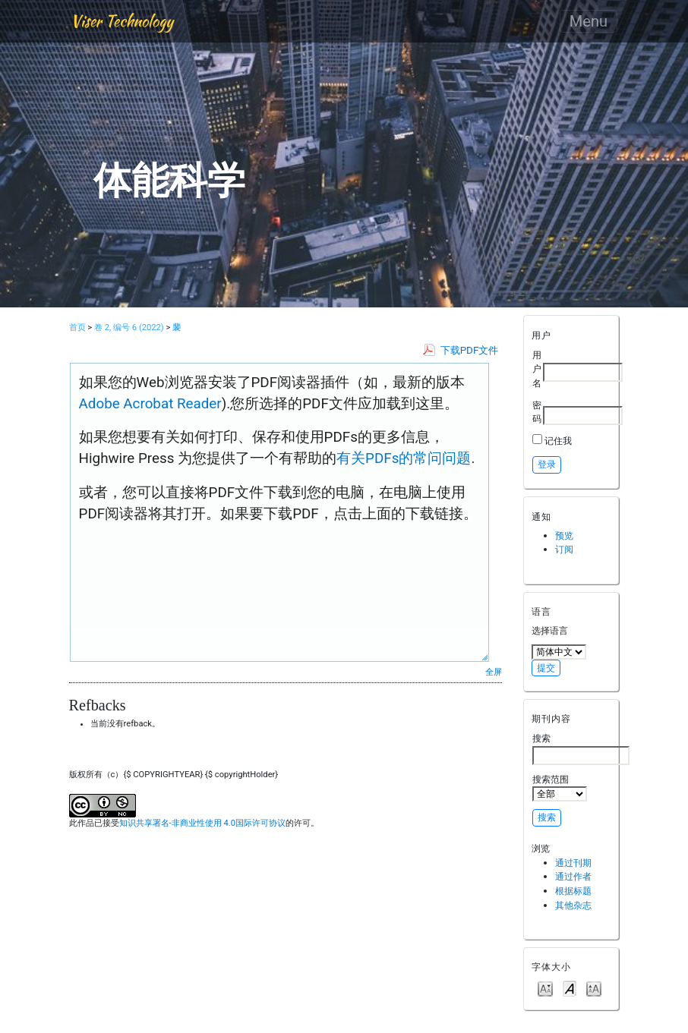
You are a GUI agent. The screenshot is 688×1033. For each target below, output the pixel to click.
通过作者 (573, 876)
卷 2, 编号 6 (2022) (129, 327)
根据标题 (573, 890)
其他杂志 (573, 905)
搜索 (581, 748)
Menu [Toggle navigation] (589, 21)
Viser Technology (122, 21)
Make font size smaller (545, 988)
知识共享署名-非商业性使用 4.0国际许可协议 (202, 823)
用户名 (536, 369)
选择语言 (550, 630)
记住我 (558, 440)
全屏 (493, 671)
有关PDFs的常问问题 (403, 458)
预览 (564, 535)
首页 (77, 327)
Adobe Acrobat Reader (150, 403)
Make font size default (569, 988)
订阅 (564, 549)
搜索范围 (559, 787)
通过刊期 (573, 862)
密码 (536, 412)
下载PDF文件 (469, 350)
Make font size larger (593, 988)
